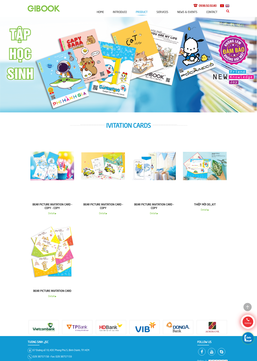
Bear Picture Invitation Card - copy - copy (52, 206)
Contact (211, 12)
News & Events (187, 12)
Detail (52, 213)
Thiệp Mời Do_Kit (205, 204)
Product (142, 12)
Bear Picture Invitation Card (52, 290)
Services (162, 12)
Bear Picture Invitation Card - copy (103, 206)
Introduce (120, 12)
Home (100, 12)
